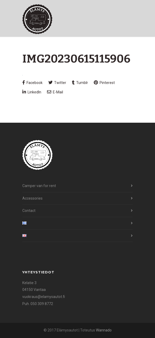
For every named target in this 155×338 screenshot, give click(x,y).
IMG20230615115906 (76, 58)
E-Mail (55, 92)
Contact (28, 211)
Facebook (32, 82)
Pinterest (104, 82)
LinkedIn (31, 92)
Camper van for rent (39, 186)
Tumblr (80, 82)
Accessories (32, 198)
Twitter (57, 82)
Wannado (104, 330)
